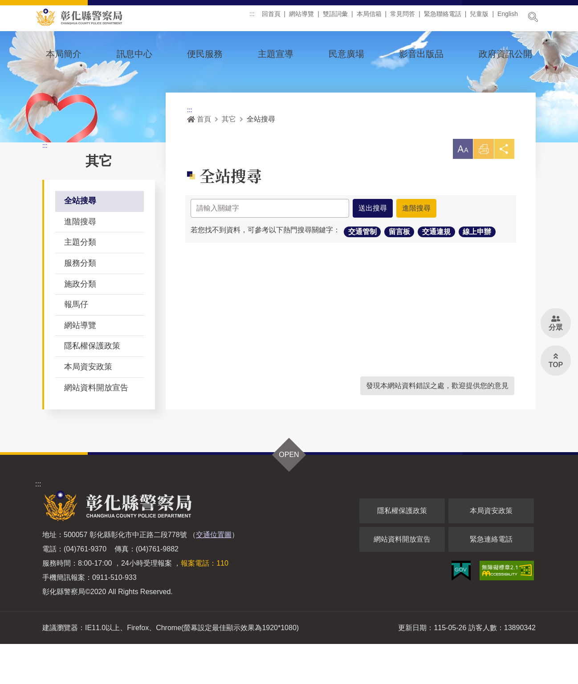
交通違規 (436, 273)
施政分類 (80, 324)
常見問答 (402, 17)
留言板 (399, 273)
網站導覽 (301, 17)
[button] (460, 189)
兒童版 (479, 17)
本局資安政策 (88, 406)
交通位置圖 (214, 575)
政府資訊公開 (505, 54)
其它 (229, 159)
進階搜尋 (80, 261)
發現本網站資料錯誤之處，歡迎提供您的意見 (437, 425)
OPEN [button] (289, 494)
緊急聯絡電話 (442, 17)
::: (252, 17)
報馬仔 (76, 344)
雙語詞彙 (335, 17)
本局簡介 (63, 54)
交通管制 (362, 273)
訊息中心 (134, 54)
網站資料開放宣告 (96, 427)
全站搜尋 (80, 240)
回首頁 (271, 17)
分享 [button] (503, 192)
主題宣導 (275, 54)
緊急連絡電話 (491, 579)
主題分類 (80, 282)
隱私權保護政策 (92, 385)
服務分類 (80, 303)
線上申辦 (477, 273)
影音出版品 (421, 54)
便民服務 (205, 54)
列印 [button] (482, 192)
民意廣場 (346, 54)
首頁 (199, 159)
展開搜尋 (533, 17)
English (507, 17)
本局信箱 (369, 17)
